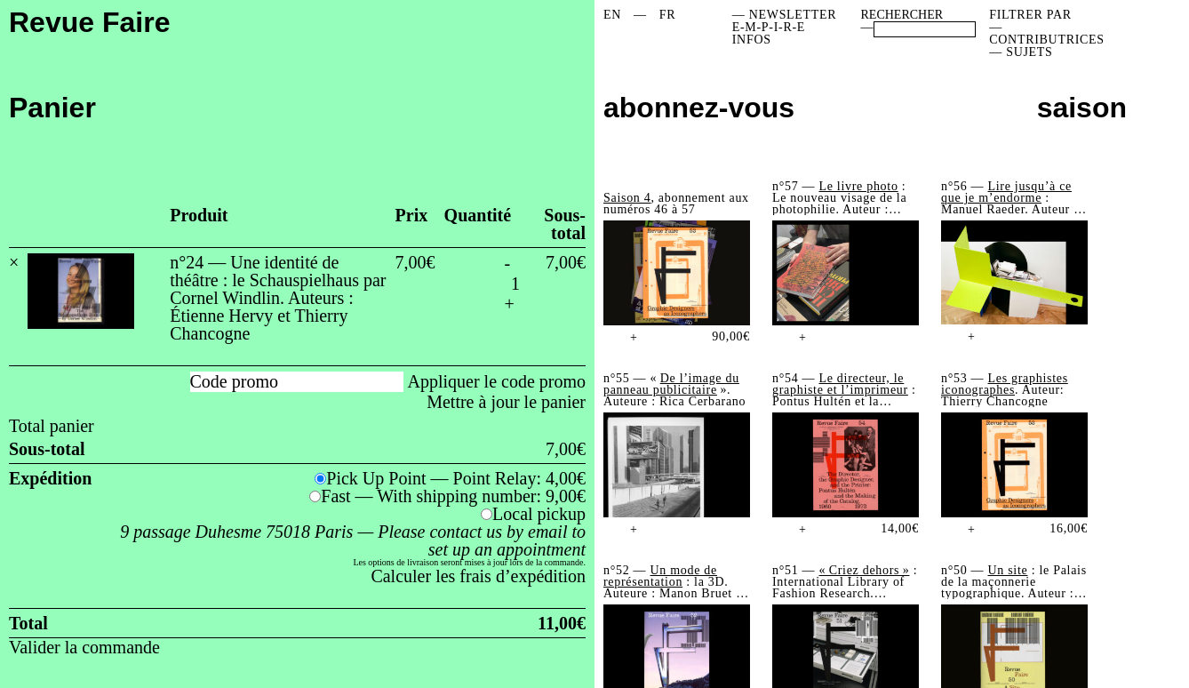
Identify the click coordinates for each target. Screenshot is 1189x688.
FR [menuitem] (667, 14)
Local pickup (539, 514)
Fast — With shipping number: (453, 496)
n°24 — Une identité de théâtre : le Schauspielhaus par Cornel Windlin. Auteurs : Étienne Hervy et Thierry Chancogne (278, 297)
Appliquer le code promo (497, 381)
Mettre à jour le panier (506, 402)
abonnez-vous (698, 107)
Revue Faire (89, 22)
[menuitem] (612, 15)
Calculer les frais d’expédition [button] (478, 576)
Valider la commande (84, 647)
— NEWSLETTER (784, 14)
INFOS (751, 39)
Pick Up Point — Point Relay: (456, 478)
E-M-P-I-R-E (768, 27)
